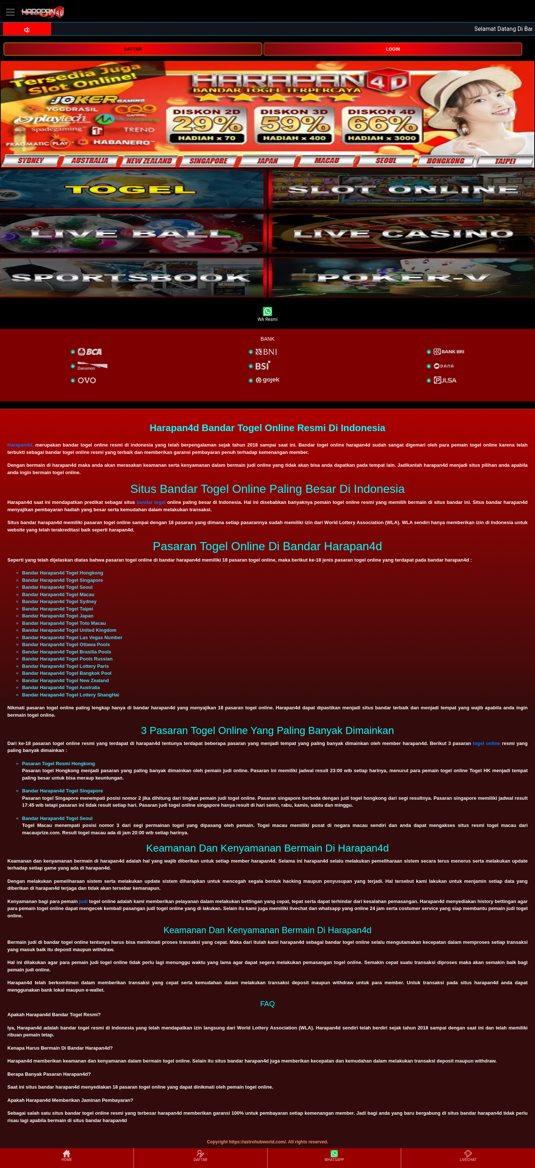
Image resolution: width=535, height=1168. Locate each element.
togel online (486, 743)
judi (83, 901)
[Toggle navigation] (10, 12)
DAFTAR (133, 49)
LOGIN (393, 49)
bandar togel (151, 502)
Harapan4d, (20, 445)
